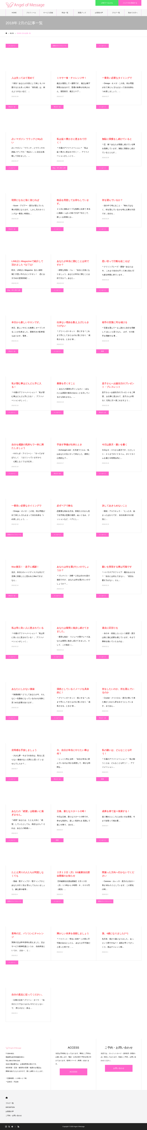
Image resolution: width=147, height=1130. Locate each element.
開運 (102, 351)
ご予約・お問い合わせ (14, 1115)
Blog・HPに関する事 (59, 168)
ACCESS (73, 1072)
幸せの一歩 (11, 107)
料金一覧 (65, 13)
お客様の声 (99, 13)
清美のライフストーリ (59, 46)
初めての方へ (133, 13)
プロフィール (31, 13)
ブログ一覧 (116, 13)
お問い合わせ (118, 1068)
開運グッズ (82, 13)
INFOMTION (10, 1107)
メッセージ (11, 46)
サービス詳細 (48, 13)
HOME (14, 13)
